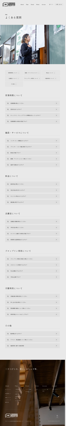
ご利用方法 (17, 389)
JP (49, 4)
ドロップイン (18, 391)
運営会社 (7, 402)
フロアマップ (8, 400)
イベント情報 (28, 389)
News (37, 4)
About (22, 4)
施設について (8, 397)
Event (32, 4)
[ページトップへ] (57, 416)
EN (52, 4)
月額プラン (17, 394)
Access (44, 4)
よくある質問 (18, 400)
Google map (28, 421)
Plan (27, 4)
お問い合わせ (59, 4)
